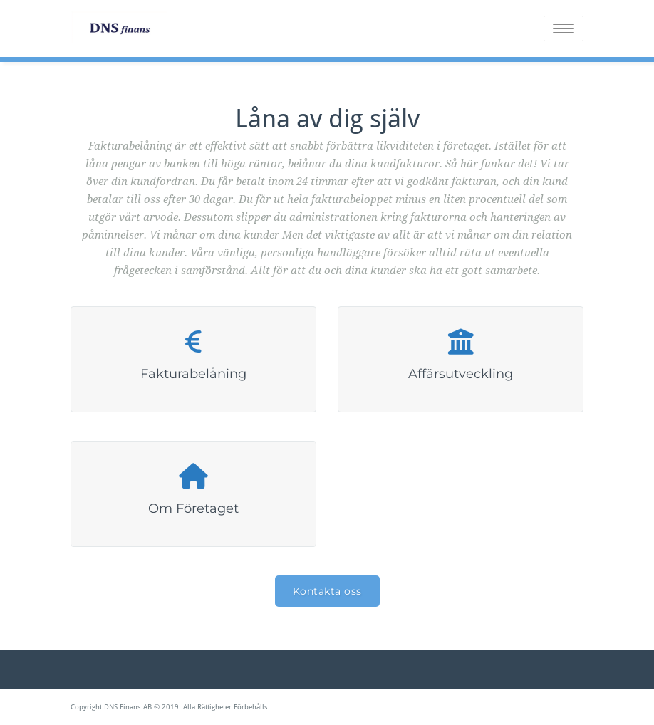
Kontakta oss (327, 591)
